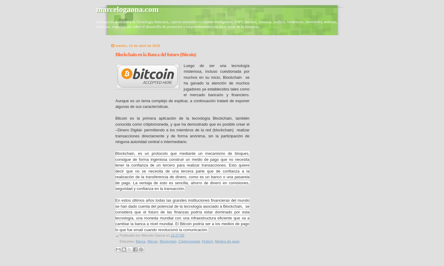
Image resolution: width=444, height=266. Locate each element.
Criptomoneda (189, 241)
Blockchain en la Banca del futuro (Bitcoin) (156, 54)
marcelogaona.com (127, 9)
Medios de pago (227, 241)
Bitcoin (152, 241)
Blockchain (168, 241)
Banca (141, 241)
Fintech (207, 241)
